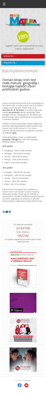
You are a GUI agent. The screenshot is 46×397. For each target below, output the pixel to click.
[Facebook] (20, 387)
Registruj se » (10, 63)
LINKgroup (27, 380)
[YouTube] (26, 387)
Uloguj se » (9, 56)
